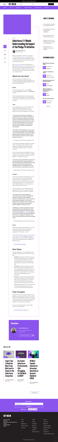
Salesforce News (27, 7)
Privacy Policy (46, 431)
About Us (45, 419)
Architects (34, 429)
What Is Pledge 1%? (20, 310)
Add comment (34, 392)
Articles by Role (38, 7)
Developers (34, 423)
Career (11, 7)
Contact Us (45, 421)
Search (33, 4)
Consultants (34, 427)
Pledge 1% (24, 57)
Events (4, 7)
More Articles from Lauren (25, 335)
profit (30, 227)
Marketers (34, 425)
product (31, 176)
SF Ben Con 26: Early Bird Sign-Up (29, 1)
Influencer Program (47, 425)
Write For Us (45, 423)
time (23, 106)
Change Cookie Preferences (49, 433)
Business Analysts (35, 431)
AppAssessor (18, 7)
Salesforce (18, 64)
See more (48, 106)
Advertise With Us (46, 427)
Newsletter (51, 4)
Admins (33, 419)
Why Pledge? (19, 244)
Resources (47, 7)
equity (26, 90)
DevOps (33, 421)
